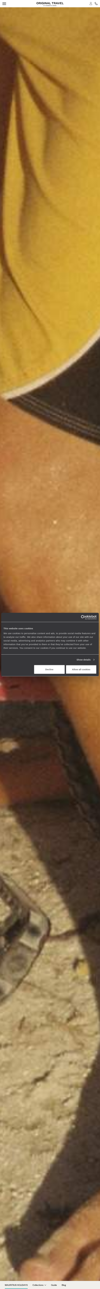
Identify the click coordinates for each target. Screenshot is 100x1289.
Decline (49, 669)
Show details (84, 659)
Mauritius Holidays (16, 1284)
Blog (64, 1284)
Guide (54, 1284)
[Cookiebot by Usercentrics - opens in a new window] (83, 617)
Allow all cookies (81, 669)
